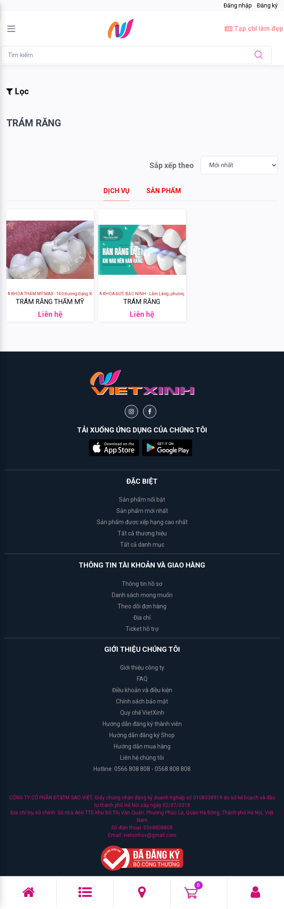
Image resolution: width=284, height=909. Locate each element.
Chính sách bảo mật (142, 701)
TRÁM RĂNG (141, 302)
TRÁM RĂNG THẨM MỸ (50, 302)
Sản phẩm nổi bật (142, 499)
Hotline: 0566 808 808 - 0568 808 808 (142, 769)
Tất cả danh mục (142, 544)
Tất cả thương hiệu (142, 533)
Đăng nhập (238, 5)
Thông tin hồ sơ (142, 583)
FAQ (142, 678)
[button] (114, 447)
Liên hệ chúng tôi (142, 757)
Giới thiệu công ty (142, 667)
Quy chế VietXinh (142, 712)
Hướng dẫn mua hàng (142, 746)
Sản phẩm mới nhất (142, 510)
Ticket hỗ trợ (142, 628)
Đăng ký (267, 5)
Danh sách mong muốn (142, 595)
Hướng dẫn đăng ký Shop (142, 735)
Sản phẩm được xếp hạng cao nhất (142, 522)
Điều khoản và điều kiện (142, 690)
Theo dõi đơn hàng (142, 606)
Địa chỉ (142, 617)
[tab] (116, 191)
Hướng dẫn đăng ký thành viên (142, 724)
